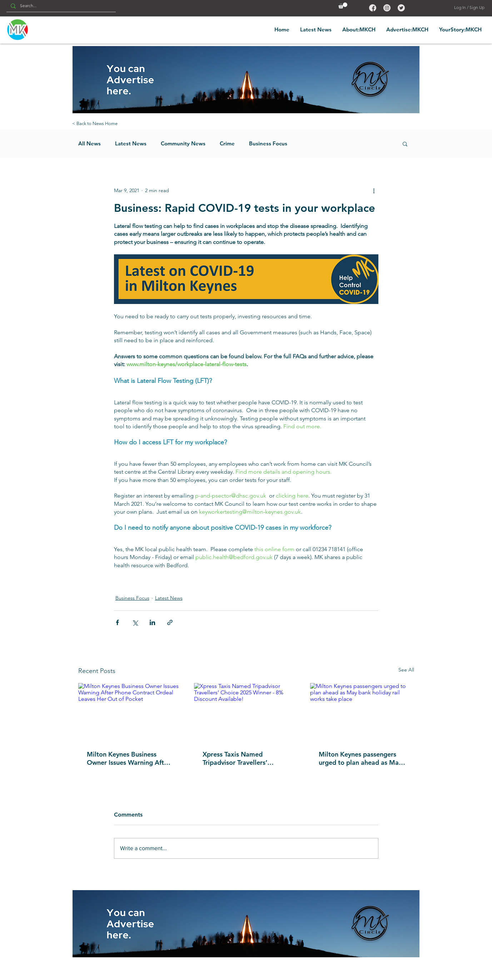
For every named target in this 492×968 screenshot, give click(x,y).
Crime (227, 143)
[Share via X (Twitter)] (134, 622)
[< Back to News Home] (95, 123)
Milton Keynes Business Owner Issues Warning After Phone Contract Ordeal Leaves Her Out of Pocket (128, 758)
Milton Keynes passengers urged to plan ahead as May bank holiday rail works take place (361, 758)
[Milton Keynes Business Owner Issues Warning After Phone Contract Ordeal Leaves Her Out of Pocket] (130, 712)
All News (89, 143)
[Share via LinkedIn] (152, 622)
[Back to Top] (372, 7)
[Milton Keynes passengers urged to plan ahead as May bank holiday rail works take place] (362, 712)
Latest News (130, 143)
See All (406, 670)
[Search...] (60, 6)
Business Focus (268, 143)
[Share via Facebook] (117, 622)
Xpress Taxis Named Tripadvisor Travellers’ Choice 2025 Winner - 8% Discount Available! (241, 758)
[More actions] (374, 190)
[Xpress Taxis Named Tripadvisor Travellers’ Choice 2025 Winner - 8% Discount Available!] (246, 712)
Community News (183, 143)
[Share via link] (170, 622)
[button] (342, 6)
